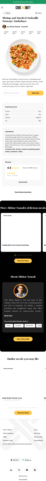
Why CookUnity (8, 411)
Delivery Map (38, 414)
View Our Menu (23, 214)
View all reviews (23, 182)
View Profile (24, 26)
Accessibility (23, 457)
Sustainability (38, 418)
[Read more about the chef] (8, 304)
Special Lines (23, 453)
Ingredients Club (23, 464)
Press (36, 407)
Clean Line (23, 460)
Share (38, 13)
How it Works (7, 407)
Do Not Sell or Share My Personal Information (17, 421)
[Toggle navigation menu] (2, 7)
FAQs (5, 414)
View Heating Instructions (23, 192)
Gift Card (37, 411)
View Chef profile (23, 327)
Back (7, 13)
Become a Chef (8, 418)
